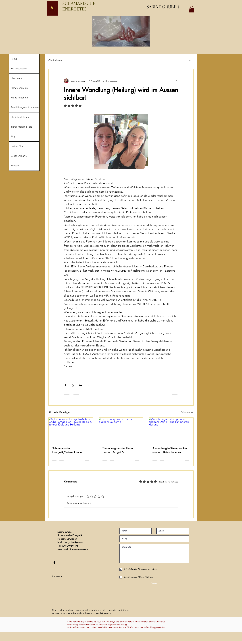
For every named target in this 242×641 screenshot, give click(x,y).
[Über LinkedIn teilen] (80, 385)
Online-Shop (17, 146)
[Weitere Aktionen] (176, 81)
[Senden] (154, 583)
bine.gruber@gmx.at (73, 542)
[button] (189, 60)
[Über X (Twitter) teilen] (72, 385)
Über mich (16, 78)
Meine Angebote (19, 97)
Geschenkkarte (19, 156)
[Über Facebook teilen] (65, 385)
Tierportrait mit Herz (21, 126)
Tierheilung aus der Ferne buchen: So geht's (117, 450)
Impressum (57, 576)
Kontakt (15, 165)
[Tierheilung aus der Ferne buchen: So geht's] (121, 430)
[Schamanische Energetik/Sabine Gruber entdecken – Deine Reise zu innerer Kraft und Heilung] (71, 430)
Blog (13, 136)
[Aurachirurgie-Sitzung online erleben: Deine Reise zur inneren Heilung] (171, 430)
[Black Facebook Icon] (54, 562)
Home (14, 59)
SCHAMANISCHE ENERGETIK (78, 6)
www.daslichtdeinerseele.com (72, 549)
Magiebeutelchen (20, 117)
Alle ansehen (187, 411)
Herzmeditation (19, 68)
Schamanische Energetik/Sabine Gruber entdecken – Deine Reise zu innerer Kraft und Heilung (68, 450)
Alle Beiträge (55, 59)
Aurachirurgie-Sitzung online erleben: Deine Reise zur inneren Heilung (169, 450)
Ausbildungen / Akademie (25, 107)
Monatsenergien (19, 88)
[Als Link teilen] (88, 385)
